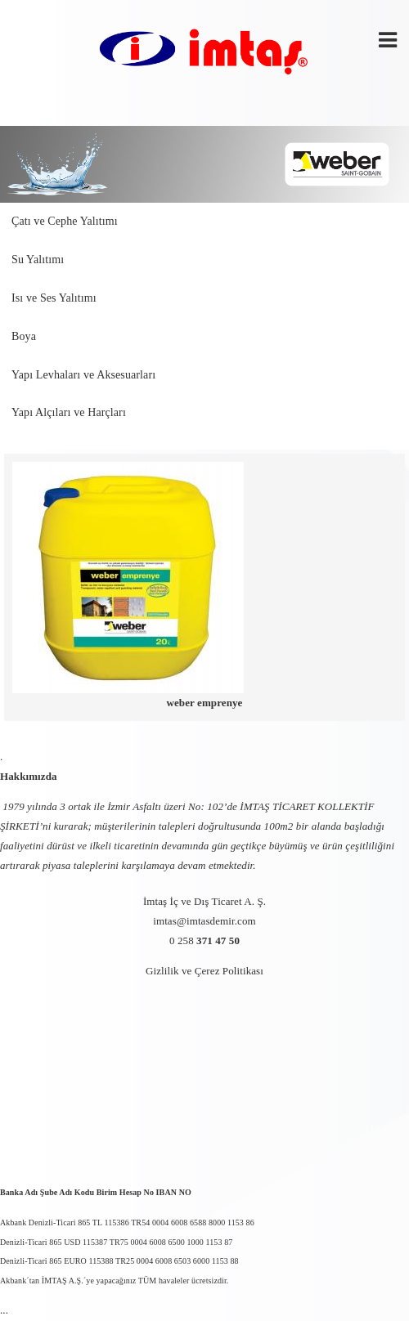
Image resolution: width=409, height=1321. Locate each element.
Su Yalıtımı (37, 259)
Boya (23, 336)
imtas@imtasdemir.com (204, 921)
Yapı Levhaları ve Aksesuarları (83, 375)
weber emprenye (205, 702)
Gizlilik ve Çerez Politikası (204, 971)
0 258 (204, 940)
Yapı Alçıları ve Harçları (68, 412)
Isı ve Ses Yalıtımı (54, 298)
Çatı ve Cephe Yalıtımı (64, 221)
